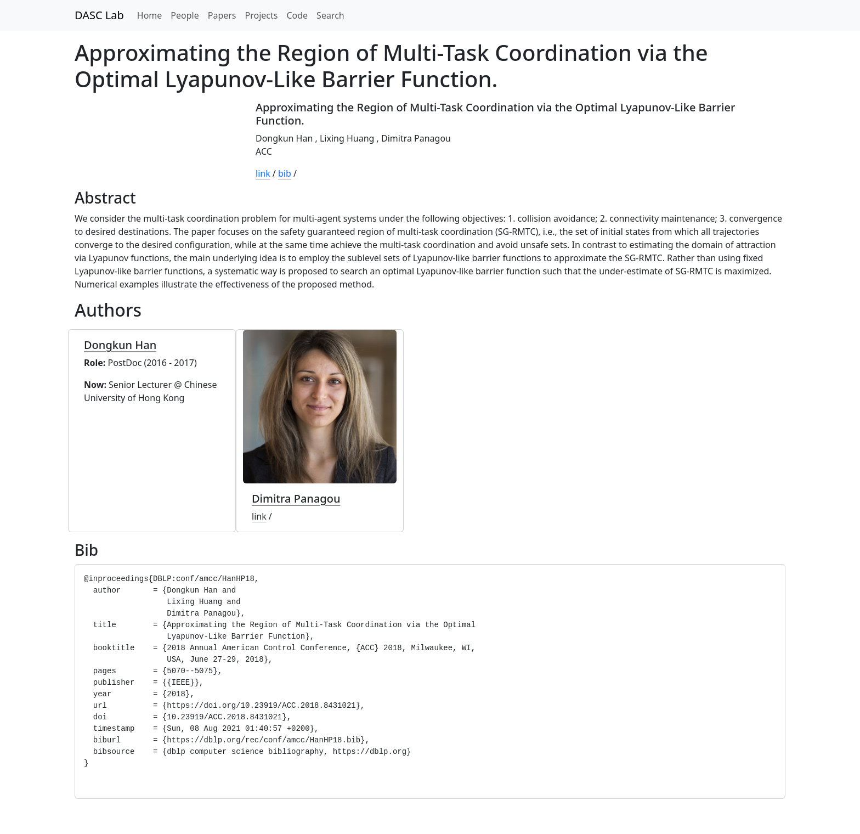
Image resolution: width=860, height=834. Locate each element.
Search (330, 15)
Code (297, 15)
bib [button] (284, 173)
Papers (222, 15)
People (185, 15)
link (263, 173)
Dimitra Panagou (416, 138)
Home (149, 15)
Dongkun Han (284, 138)
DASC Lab (99, 15)
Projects (261, 15)
